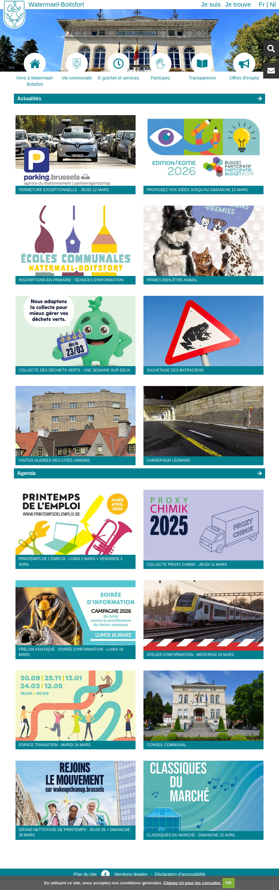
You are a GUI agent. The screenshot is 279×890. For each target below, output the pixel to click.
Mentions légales (131, 874)
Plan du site (85, 874)
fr (262, 4)
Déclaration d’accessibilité (180, 874)
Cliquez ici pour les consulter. (192, 882)
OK (229, 882)
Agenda (26, 473)
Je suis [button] (211, 4)
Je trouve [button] (238, 4)
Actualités (29, 98)
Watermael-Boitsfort (56, 4)
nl (273, 4)
